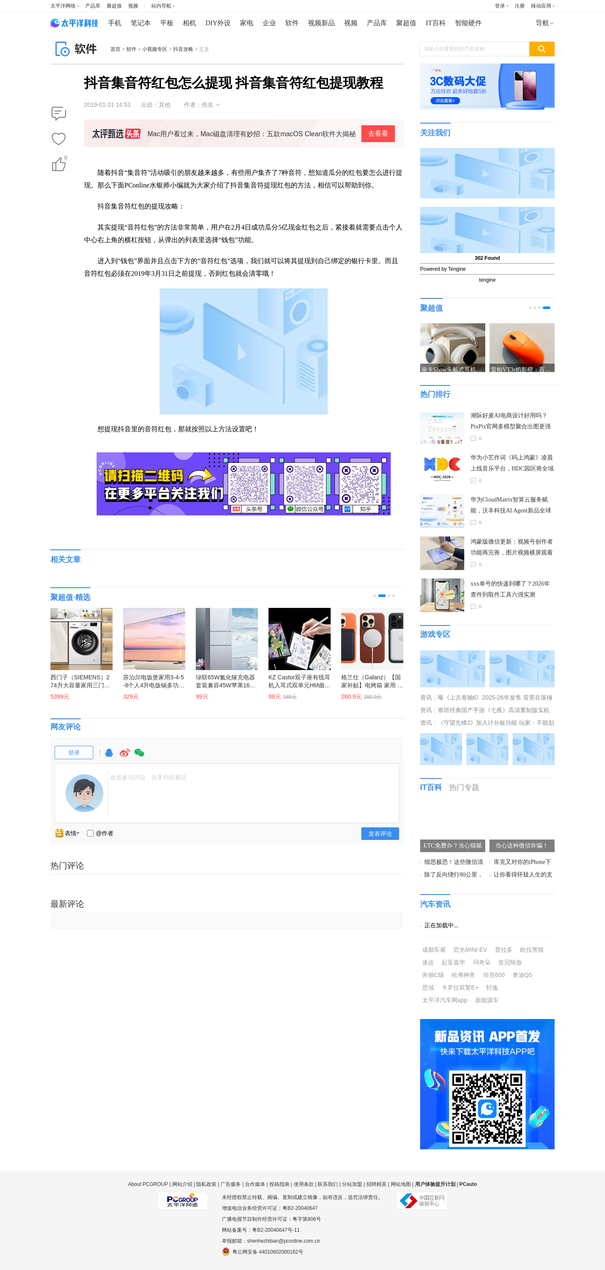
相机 (189, 22)
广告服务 (231, 1184)
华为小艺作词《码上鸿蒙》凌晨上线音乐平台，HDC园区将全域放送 (512, 464)
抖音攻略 (183, 49)
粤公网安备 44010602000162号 (262, 1251)
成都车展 (434, 949)
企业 (269, 22)
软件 (292, 22)
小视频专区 (154, 49)
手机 (114, 22)
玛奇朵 (482, 962)
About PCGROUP (148, 1184)
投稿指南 (279, 1184)
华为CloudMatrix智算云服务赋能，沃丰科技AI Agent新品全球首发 (511, 506)
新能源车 (487, 1000)
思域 (428, 987)
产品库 (92, 6)
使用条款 (304, 1184)
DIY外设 (218, 22)
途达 (428, 962)
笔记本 (141, 22)
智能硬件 (468, 22)
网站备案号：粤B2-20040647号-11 (261, 1230)
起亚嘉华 (453, 962)
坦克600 (494, 975)
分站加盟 (352, 1184)
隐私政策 (206, 1184)
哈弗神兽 (463, 975)
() (65, 159)
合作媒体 (255, 1184)
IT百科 (435, 22)
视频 (133, 6)
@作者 (104, 833)
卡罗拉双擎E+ (460, 987)
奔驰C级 (433, 975)
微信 (139, 756)
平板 (167, 22)
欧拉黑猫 (532, 949)
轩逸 (492, 987)
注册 (520, 6)
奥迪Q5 (522, 975)
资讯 (426, 697)
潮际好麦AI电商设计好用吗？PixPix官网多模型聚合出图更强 (511, 421)
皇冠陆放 (510, 962)
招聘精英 (376, 1184)
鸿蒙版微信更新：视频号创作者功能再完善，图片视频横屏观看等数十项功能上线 (512, 548)
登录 (500, 6)
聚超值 (114, 6)
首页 (115, 49)
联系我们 (328, 1184)
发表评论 (380, 833)
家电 (246, 22)
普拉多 (504, 949)
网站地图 (401, 1184)
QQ (109, 756)
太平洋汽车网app (444, 1000)
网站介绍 (182, 1184)
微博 (125, 756)
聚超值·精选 (70, 597)
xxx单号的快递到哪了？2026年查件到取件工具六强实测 (510, 589)
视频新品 (321, 22)
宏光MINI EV (470, 949)
